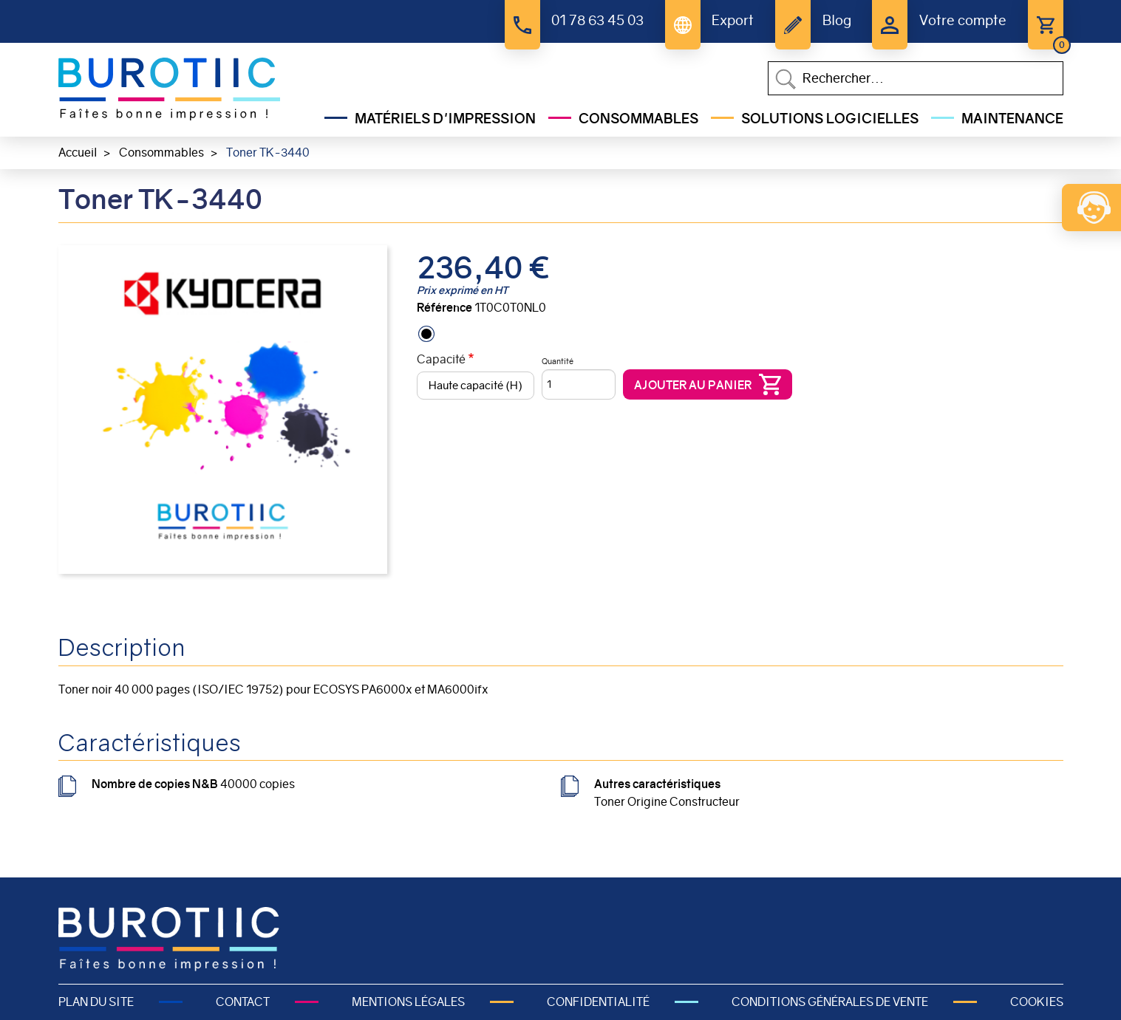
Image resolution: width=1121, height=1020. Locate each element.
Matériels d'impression (445, 118)
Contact (243, 1002)
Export (733, 20)
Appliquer (786, 79)
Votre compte (962, 20)
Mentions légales (408, 1002)
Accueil (77, 153)
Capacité (441, 359)
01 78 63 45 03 (597, 20)
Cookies (1036, 1002)
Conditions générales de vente (830, 1002)
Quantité (557, 361)
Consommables (638, 118)
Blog (836, 20)
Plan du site (96, 1002)
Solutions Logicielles (830, 118)
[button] (222, 409)
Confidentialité (598, 1002)
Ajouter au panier (693, 385)
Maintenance (1012, 118)
